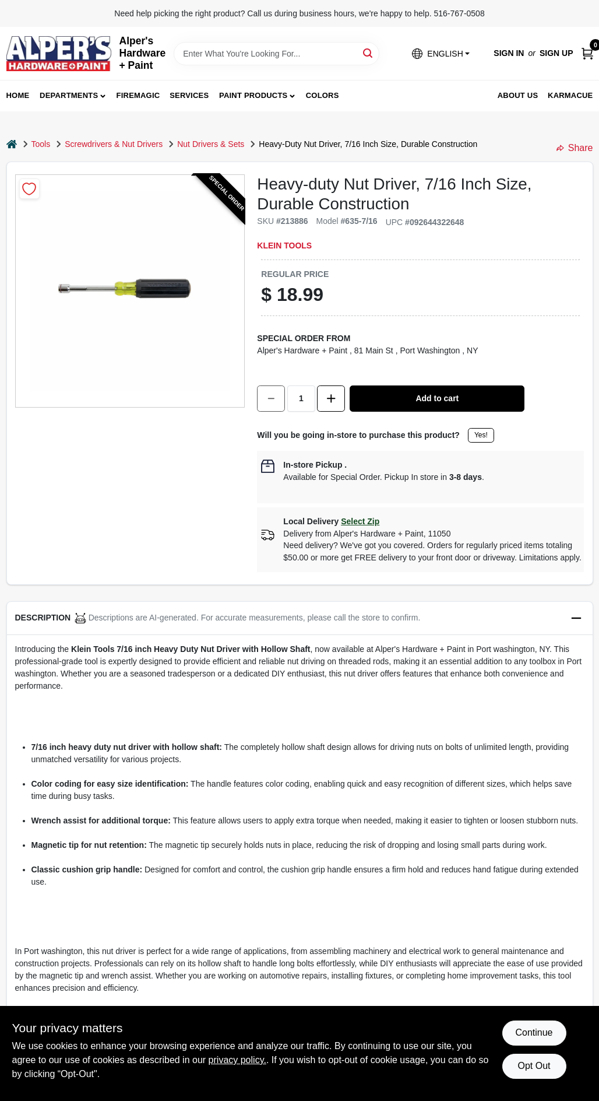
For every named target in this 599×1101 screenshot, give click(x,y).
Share (574, 148)
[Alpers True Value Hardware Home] (58, 53)
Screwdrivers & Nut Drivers (114, 144)
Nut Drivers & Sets (210, 144)
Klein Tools (284, 245)
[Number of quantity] (301, 398)
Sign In (509, 53)
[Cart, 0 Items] (587, 53)
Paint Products (253, 95)
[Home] (11, 144)
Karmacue (570, 95)
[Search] (368, 52)
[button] (440, 53)
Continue (533, 1032)
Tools (41, 144)
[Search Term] (276, 53)
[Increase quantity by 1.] (331, 398)
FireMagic (138, 95)
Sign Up (556, 53)
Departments (69, 95)
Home (18, 95)
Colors (322, 95)
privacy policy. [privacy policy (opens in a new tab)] (237, 1060)
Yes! (481, 435)
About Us (518, 95)
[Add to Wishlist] (29, 188)
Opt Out (533, 1066)
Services (189, 95)
